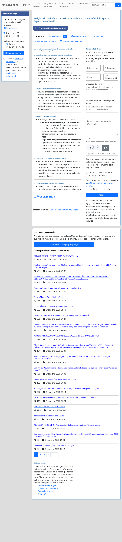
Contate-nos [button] (82, 3)
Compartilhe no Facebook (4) (49, 62)
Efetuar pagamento (14, 125)
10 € (17, 105)
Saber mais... (10, 100)
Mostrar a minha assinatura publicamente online (101, 208)
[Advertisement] (76, 30)
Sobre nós (42, 528)
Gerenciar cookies (46, 525)
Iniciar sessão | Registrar (66, 5)
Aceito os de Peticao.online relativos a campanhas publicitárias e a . (16, 140)
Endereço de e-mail (94, 117)
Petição (40, 70)
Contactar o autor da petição (64, 243)
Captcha (89, 172)
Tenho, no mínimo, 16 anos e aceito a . (102, 217)
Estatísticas (96, 70)
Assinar (102, 228)
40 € (17, 108)
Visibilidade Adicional (71, 75)
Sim (95, 222)
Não (108, 222)
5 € (7, 105)
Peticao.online (10, 4)
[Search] (103, 5)
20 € (8, 108)
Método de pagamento (13, 113)
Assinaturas (58, 70)
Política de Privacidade (45, 75)
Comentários (78, 70)
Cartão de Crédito (17, 119)
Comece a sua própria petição (64, 278)
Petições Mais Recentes (50, 5)
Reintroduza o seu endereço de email (100, 136)
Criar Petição (36, 5)
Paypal (12, 116)
